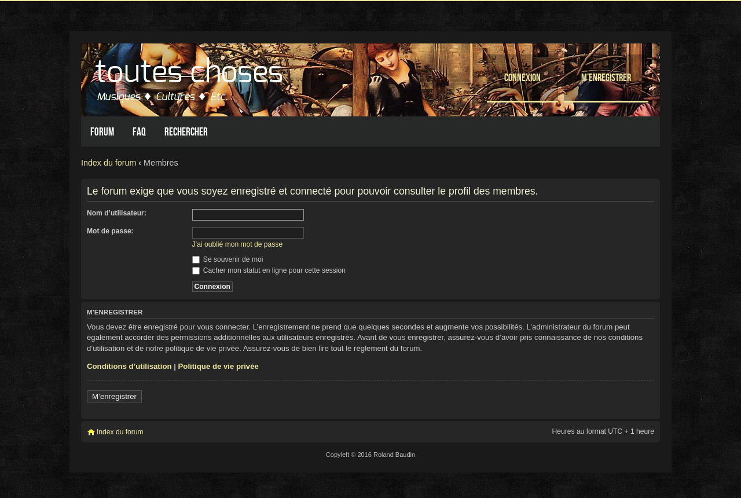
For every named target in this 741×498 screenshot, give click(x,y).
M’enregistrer (606, 77)
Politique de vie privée (218, 366)
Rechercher (186, 132)
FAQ (139, 132)
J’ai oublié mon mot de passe (237, 244)
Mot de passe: (110, 231)
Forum (102, 132)
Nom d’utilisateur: (116, 213)
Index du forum (108, 162)
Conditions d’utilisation (129, 366)
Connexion (522, 77)
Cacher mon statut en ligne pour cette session (269, 270)
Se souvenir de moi (227, 259)
